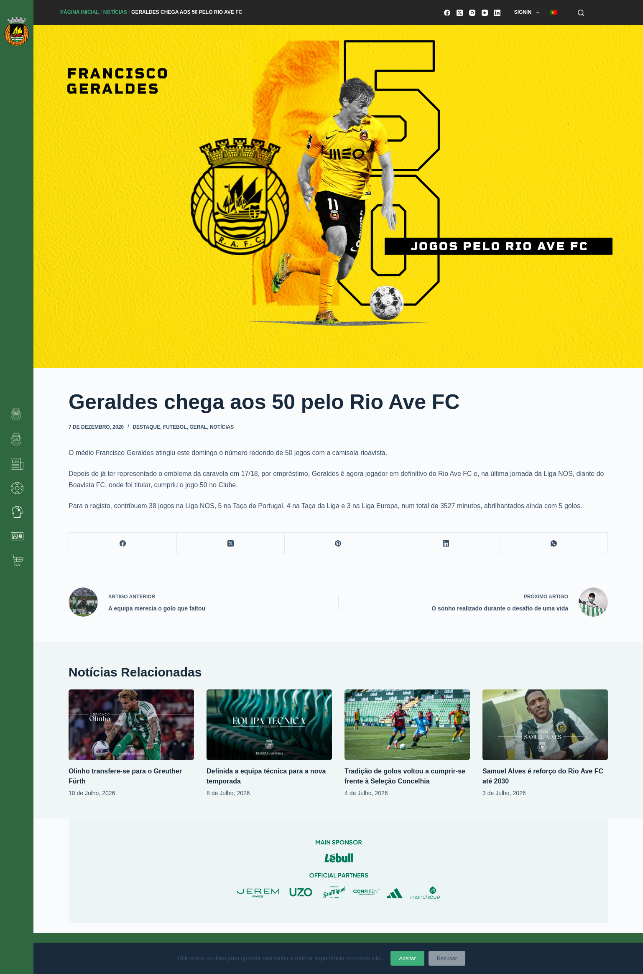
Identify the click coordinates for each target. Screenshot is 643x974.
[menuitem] (553, 12)
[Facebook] (447, 13)
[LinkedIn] (497, 13)
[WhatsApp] (554, 543)
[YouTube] (485, 13)
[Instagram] (472, 13)
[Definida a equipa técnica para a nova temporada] (269, 724)
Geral (198, 427)
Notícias (115, 12)
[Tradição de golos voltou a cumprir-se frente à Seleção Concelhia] (407, 724)
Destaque (146, 427)
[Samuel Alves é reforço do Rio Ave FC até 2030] (545, 724)
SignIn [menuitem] (528, 13)
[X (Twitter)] (460, 13)
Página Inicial (79, 12)
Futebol (175, 427)
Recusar (447, 958)
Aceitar (407, 958)
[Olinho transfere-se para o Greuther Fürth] (131, 724)
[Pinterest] (339, 543)
